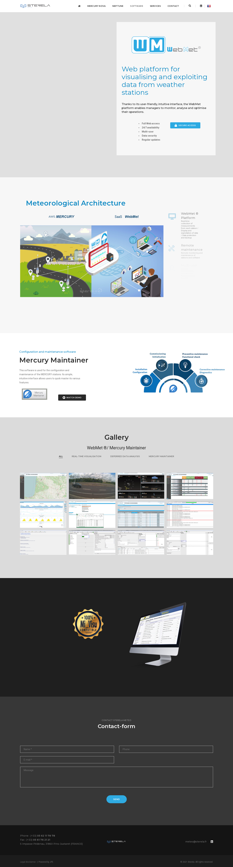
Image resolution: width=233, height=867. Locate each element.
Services (155, 6)
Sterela (191, 862)
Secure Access (185, 125)
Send (116, 799)
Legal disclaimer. (28, 862)
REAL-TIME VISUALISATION (86, 456)
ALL (61, 456)
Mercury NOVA (96, 6)
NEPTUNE (117, 6)
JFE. (52, 862)
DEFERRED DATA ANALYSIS (125, 456)
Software (136, 6)
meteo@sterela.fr (196, 841)
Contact (173, 6)
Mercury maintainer (161, 456)
